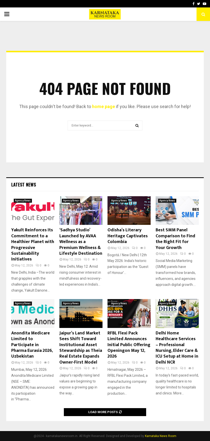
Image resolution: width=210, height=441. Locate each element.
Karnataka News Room (160, 436)
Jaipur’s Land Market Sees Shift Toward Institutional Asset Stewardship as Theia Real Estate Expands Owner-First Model (80, 347)
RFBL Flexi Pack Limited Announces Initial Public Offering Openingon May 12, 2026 (128, 344)
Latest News (23, 184)
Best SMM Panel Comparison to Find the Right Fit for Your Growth (175, 238)
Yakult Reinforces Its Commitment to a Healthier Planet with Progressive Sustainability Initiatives (32, 244)
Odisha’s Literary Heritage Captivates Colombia (127, 236)
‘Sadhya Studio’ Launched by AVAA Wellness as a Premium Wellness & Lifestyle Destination (80, 241)
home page (103, 106)
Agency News (23, 200)
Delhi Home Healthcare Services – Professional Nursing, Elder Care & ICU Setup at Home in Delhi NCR (177, 347)
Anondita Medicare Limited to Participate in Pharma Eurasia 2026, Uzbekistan (32, 344)
